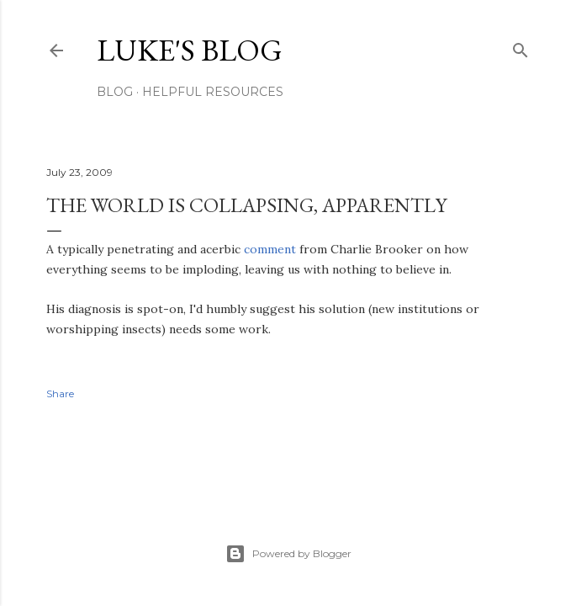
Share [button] (60, 393)
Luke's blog (190, 50)
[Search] (520, 46)
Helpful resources (212, 91)
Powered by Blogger (288, 554)
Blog (115, 91)
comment (270, 249)
